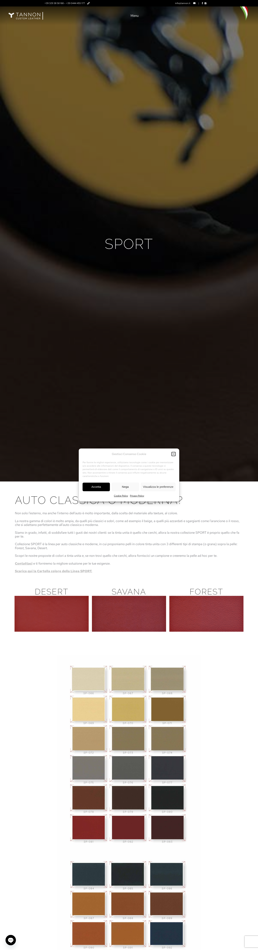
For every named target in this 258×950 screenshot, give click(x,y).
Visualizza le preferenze (158, 487)
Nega (125, 487)
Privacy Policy (137, 495)
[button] (173, 454)
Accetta (96, 487)
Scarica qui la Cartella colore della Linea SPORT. (53, 571)
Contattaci (23, 563)
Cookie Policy (121, 495)
